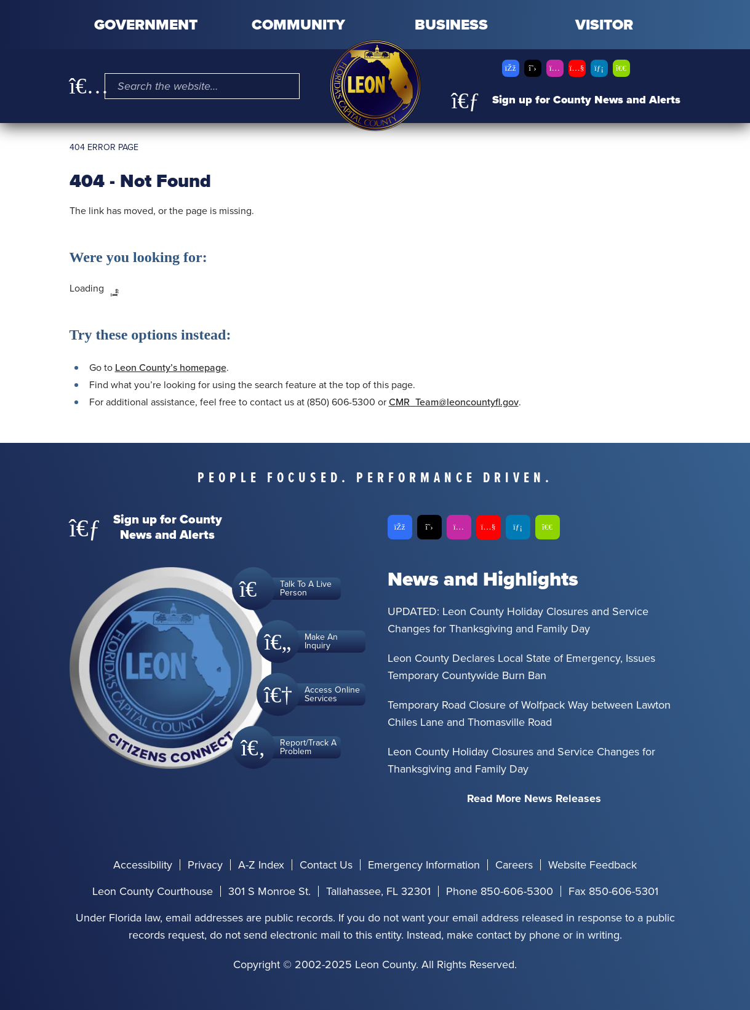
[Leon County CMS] (375, 85)
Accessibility (142, 864)
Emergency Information (424, 864)
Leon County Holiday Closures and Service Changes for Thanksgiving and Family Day (521, 760)
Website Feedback (592, 864)
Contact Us (326, 864)
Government (145, 25)
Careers (514, 864)
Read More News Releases (534, 798)
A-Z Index (261, 864)
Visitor (604, 25)
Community (298, 25)
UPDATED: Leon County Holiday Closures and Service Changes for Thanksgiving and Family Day (518, 620)
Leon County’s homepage (170, 367)
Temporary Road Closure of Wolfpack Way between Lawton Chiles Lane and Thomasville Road (529, 713)
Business (451, 25)
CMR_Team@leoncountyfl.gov (454, 402)
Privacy (205, 864)
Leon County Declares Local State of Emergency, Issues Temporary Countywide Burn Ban (521, 666)
